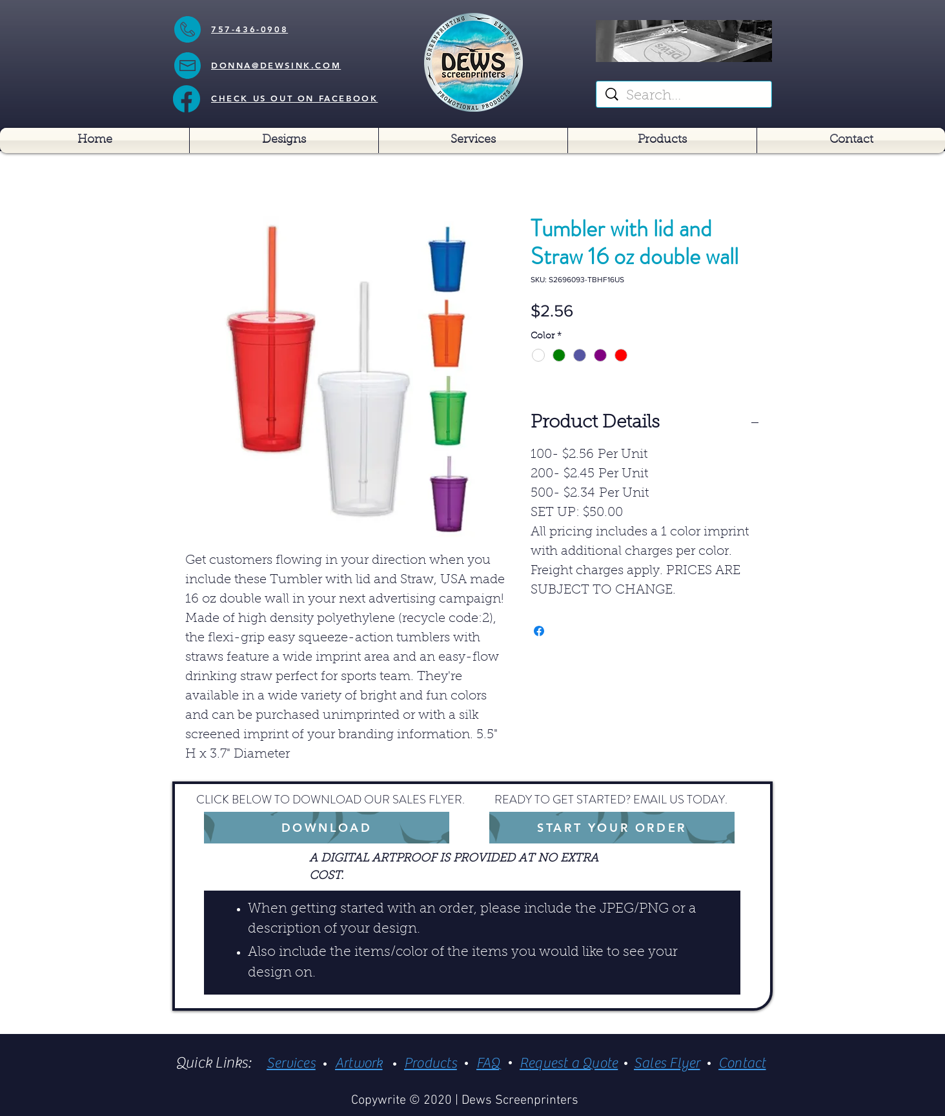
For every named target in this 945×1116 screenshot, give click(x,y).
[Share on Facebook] (539, 631)
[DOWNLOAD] (326, 827)
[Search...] (685, 96)
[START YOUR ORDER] (612, 827)
